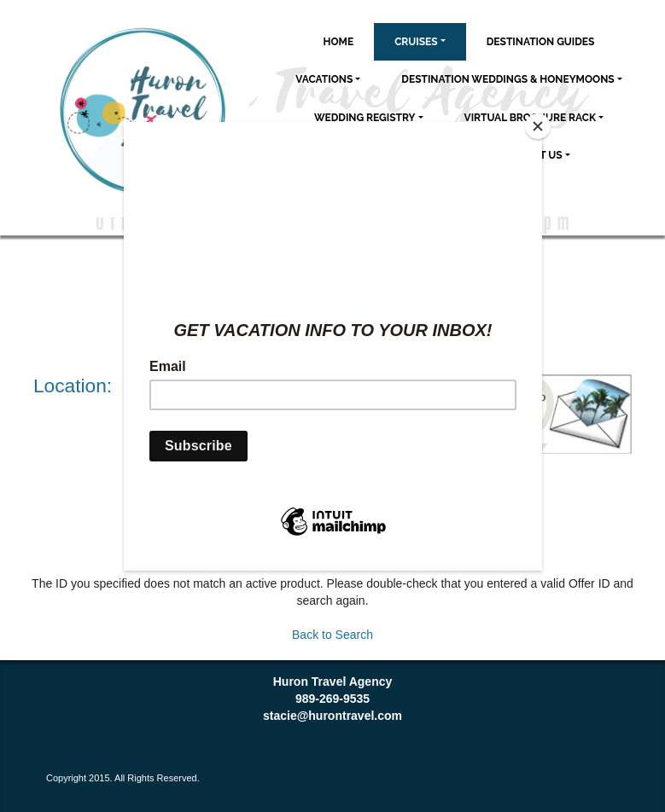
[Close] (538, 126)
